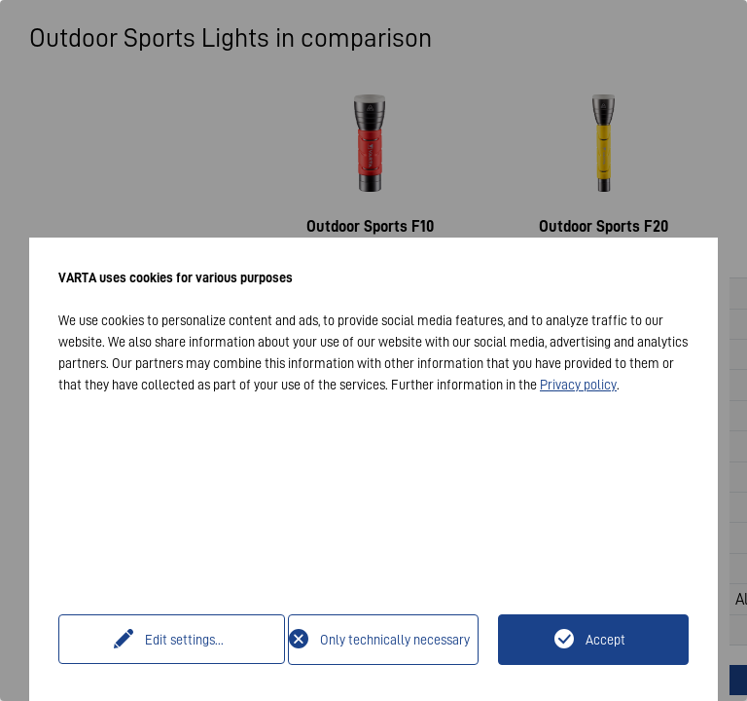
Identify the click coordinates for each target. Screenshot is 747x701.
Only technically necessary (395, 639)
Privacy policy (578, 384)
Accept (605, 639)
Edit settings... (175, 639)
